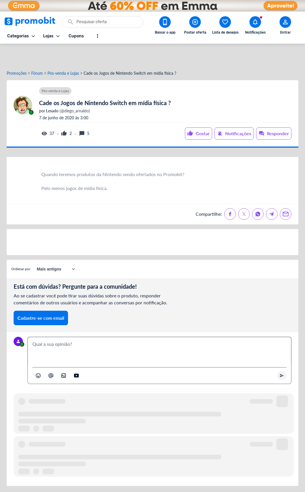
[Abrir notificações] (255, 26)
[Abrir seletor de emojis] (38, 355)
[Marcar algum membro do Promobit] (51, 355)
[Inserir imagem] (63, 355)
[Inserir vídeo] (76, 355)
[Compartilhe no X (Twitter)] (244, 194)
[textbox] (159, 330)
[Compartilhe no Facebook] (230, 194)
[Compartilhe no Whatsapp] (258, 194)
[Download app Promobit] (165, 26)
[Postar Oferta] (195, 26)
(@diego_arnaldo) (67, 90)
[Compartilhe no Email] (285, 194)
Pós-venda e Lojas (63, 53)
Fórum (37, 53)
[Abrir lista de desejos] (225, 26)
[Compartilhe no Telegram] (272, 194)
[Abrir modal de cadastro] (285, 26)
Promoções (17, 53)
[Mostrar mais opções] (97, 36)
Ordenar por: (21, 248)
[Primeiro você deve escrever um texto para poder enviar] (281, 355)
